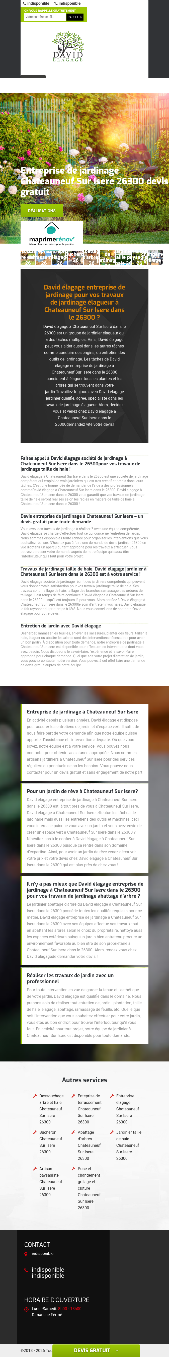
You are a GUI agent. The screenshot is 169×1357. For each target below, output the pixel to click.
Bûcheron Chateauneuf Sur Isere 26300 (50, 1142)
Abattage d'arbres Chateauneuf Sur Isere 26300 (89, 1145)
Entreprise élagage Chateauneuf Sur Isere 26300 (127, 1109)
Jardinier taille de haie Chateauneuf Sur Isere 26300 (128, 1145)
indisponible (36, 3)
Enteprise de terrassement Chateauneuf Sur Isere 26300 (90, 1109)
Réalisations (42, 210)
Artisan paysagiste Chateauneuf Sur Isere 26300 (50, 1181)
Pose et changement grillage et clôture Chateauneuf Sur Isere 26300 (89, 1188)
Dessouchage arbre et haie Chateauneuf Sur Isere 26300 (51, 1109)
